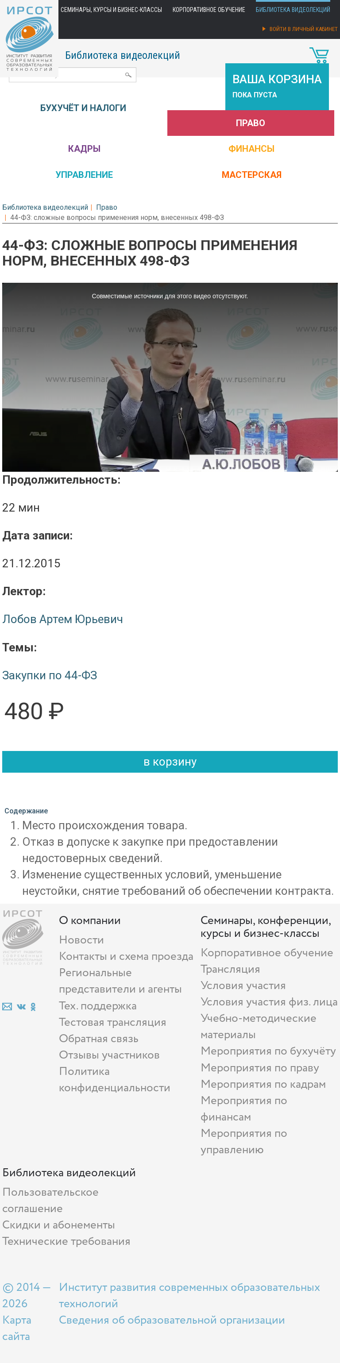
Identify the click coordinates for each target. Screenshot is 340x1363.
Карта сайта (16, 1328)
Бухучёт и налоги (83, 108)
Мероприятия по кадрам (263, 1084)
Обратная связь (99, 1038)
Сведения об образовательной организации (172, 1320)
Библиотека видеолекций (293, 9)
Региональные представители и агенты (120, 981)
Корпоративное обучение (209, 9)
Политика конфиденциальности (114, 1080)
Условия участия (243, 985)
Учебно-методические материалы (259, 1026)
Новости (81, 940)
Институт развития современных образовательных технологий (189, 1296)
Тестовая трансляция (112, 1022)
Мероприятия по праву (260, 1068)
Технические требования (66, 1241)
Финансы (251, 148)
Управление (84, 174)
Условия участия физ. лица (269, 1002)
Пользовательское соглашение (50, 1200)
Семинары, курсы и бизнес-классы (111, 9)
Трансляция (230, 969)
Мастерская (252, 174)
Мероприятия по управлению (244, 1142)
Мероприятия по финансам (244, 1109)
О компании (90, 920)
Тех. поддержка (98, 1006)
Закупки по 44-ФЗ (49, 675)
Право (250, 123)
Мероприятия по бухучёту (268, 1051)
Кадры (84, 148)
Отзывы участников (109, 1055)
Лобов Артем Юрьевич (62, 619)
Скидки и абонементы (58, 1225)
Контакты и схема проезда (126, 956)
